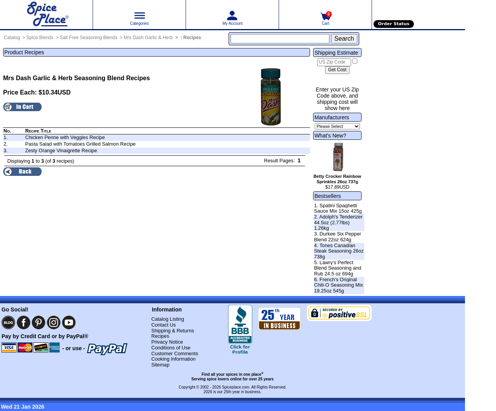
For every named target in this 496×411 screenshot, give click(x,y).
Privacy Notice (167, 342)
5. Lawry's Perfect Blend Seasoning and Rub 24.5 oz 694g (337, 268)
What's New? (330, 135)
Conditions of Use (170, 348)
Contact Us (163, 325)
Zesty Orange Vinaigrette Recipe (61, 150)
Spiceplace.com (236, 387)
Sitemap (160, 365)
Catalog (12, 37)
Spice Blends (39, 37)
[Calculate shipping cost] (337, 70)
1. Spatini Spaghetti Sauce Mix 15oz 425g (338, 208)
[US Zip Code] (334, 62)
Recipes (192, 37)
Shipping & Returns (172, 331)
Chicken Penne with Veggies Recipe (65, 137)
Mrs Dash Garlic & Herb (148, 37)
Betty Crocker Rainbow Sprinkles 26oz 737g (337, 179)
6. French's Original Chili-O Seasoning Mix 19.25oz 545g (338, 285)
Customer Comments (174, 353)
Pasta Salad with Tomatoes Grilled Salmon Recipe (80, 144)
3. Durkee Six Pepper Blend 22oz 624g (337, 236)
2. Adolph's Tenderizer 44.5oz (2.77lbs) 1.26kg (338, 222)
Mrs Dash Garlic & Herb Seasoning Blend (63, 78)
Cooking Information (173, 359)
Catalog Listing (167, 319)
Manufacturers (331, 117)
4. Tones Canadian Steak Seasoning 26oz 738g (338, 251)
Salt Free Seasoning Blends (88, 37)
